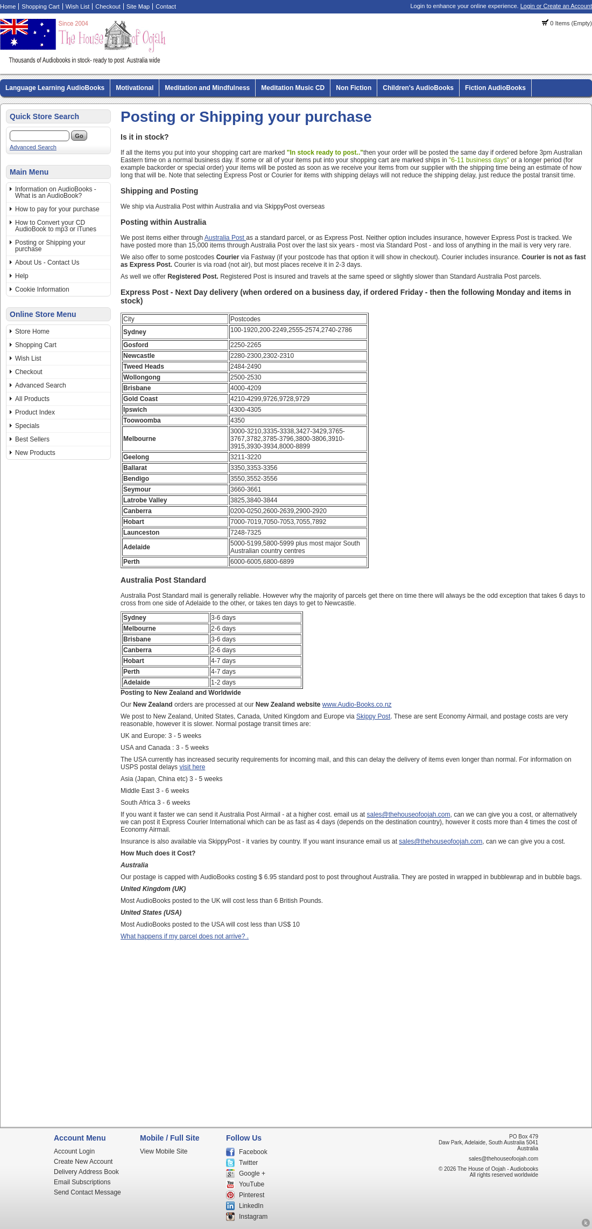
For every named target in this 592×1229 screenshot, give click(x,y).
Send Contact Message (87, 1192)
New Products (35, 453)
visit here (192, 767)
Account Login (74, 1151)
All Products (32, 399)
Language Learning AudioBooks (54, 88)
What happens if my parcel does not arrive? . (185, 936)
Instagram (253, 1216)
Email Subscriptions (82, 1182)
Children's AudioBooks (418, 88)
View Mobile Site (164, 1151)
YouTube (251, 1184)
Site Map (138, 6)
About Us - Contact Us (47, 262)
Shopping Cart (40, 6)
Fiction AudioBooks (495, 88)
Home (8, 6)
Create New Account (83, 1161)
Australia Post (225, 237)
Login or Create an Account (556, 6)
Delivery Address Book (86, 1172)
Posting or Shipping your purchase (50, 246)
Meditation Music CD (293, 88)
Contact (166, 6)
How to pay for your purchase (57, 209)
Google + (252, 1173)
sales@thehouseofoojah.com (408, 814)
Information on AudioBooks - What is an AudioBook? (55, 192)
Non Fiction (353, 88)
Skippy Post (373, 716)
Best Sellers (32, 439)
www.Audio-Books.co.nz (357, 704)
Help (22, 276)
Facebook (253, 1152)
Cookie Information (42, 289)
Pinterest (251, 1195)
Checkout (107, 6)
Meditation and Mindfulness (207, 88)
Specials (27, 426)
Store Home (32, 331)
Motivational (134, 88)
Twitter (248, 1162)
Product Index (35, 412)
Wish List (78, 6)
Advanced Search (33, 147)
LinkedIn (251, 1206)
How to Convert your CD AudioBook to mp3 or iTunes (55, 226)
